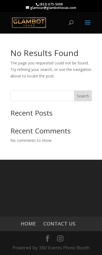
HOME (28, 223)
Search (83, 96)
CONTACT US (59, 223)
